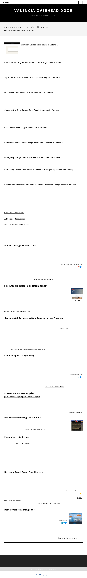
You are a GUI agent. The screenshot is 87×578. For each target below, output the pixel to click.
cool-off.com (63, 520)
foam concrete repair (23, 443)
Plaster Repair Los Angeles (19, 393)
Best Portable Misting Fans (19, 509)
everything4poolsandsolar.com (72, 491)
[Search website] (80, 2)
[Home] (5, 31)
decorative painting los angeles (34, 429)
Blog (75, 300)
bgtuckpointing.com (76, 374)
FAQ (78, 300)
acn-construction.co (76, 240)
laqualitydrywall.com (75, 412)
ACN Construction (10, 224)
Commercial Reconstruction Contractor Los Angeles (33, 317)
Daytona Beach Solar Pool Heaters (23, 471)
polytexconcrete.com (75, 456)
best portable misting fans (67, 538)
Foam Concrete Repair (16, 437)
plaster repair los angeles (13, 397)
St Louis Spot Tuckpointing (19, 355)
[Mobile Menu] (6, 2)
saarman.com (64, 328)
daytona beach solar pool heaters (49, 503)
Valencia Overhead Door (43, 10)
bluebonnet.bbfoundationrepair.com (17, 311)
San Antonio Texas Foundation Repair (25, 285)
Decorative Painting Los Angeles (22, 417)
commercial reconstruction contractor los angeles (28, 349)
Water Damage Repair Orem (20, 245)
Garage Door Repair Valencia (14, 213)
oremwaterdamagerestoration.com (71, 264)
